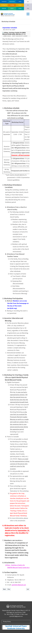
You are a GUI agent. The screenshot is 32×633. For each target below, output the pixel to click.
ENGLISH (4, 8)
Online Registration (4, 5)
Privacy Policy (7, 621)
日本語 (20, 8)
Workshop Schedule (12, 1)
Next (4, 589)
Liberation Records (4, 1)
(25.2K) (14, 33)
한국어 (12, 8)
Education (20, 5)
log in (28, 1)
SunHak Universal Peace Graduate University (16, 627)
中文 (28, 8)
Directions (20, 1)
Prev (9, 589)
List (28, 589)
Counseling (12, 5)
